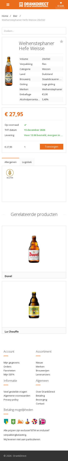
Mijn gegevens (12, 362)
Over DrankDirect (45, 391)
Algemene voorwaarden (17, 395)
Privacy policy (11, 399)
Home (5, 16)
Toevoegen (51, 146)
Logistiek (27, 162)
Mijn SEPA (9, 374)
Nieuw (39, 362)
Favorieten (9, 370)
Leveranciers (43, 374)
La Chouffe (12, 331)
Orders (7, 366)
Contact (40, 403)
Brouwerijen (42, 370)
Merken (40, 366)
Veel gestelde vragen (15, 391)
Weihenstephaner (52, 89)
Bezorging (41, 399)
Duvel (8, 276)
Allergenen (11, 162)
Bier (15, 16)
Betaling (40, 395)
